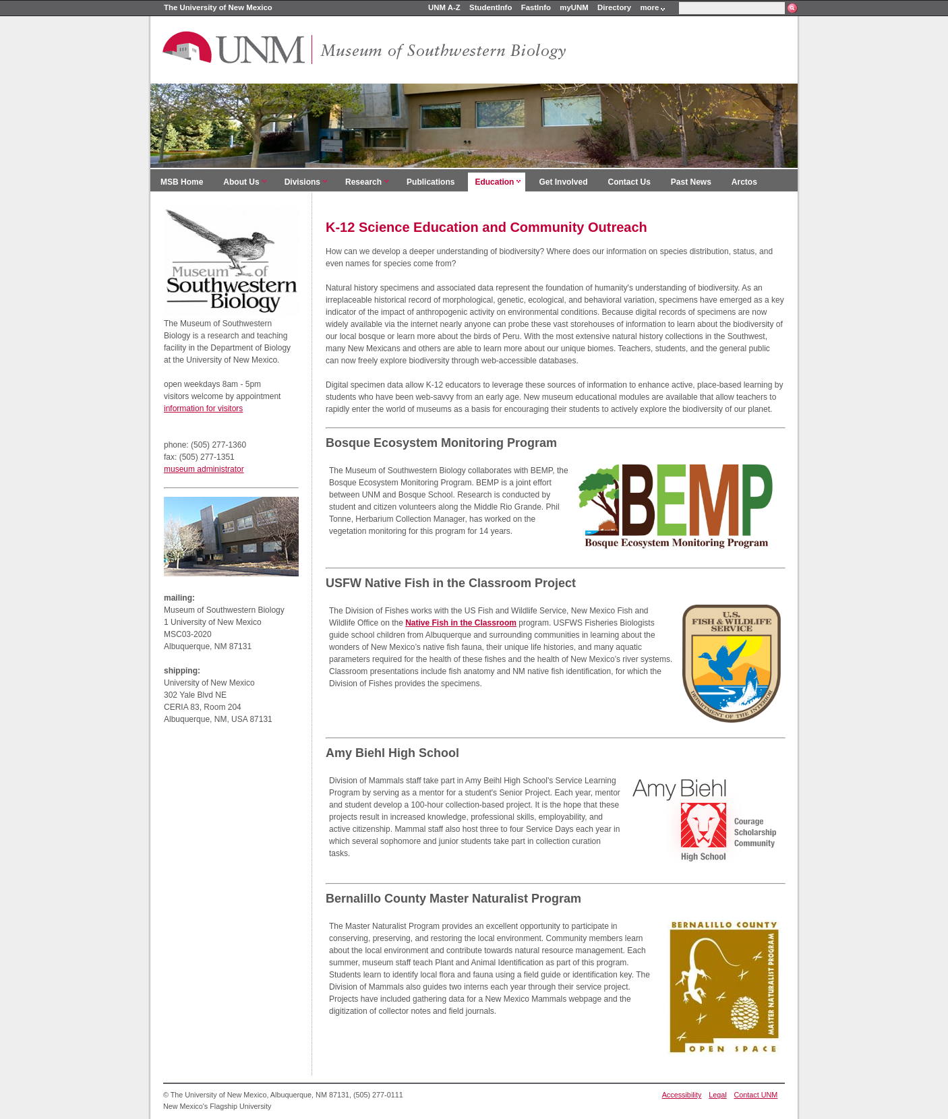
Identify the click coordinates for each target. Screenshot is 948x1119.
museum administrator (204, 469)
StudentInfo (490, 7)
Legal (717, 1095)
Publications (430, 182)
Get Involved (563, 182)
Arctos (744, 182)
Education (494, 182)
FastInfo (536, 7)
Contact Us (629, 182)
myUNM (574, 7)
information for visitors (203, 408)
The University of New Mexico (218, 7)
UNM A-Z (444, 7)
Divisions (302, 182)
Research (363, 182)
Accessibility (682, 1095)
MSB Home (181, 182)
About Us (241, 182)
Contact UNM (756, 1095)
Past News (691, 182)
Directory (614, 7)
